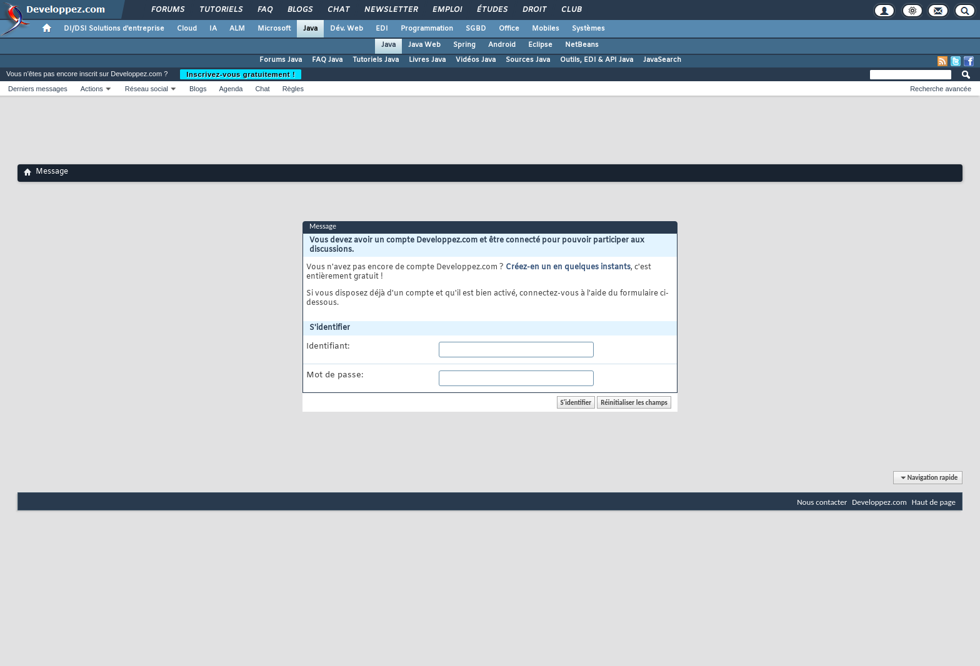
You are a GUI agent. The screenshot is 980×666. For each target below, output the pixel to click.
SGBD (476, 28)
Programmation (427, 28)
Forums (167, 10)
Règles (293, 88)
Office (509, 28)
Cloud (187, 28)
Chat (338, 10)
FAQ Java (327, 60)
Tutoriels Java (375, 60)
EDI (382, 28)
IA (213, 28)
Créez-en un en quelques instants (568, 267)
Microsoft (274, 28)
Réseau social (146, 88)
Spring (464, 45)
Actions (92, 88)
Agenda (230, 88)
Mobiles (545, 28)
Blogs (299, 10)
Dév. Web (346, 28)
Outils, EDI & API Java (596, 60)
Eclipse (540, 45)
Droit (534, 10)
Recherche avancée (940, 88)
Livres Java (427, 60)
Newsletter (390, 10)
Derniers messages (38, 88)
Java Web (424, 45)
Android (502, 45)
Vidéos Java (476, 60)
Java (310, 28)
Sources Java (528, 60)
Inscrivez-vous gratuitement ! (240, 74)
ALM (237, 28)
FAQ (264, 10)
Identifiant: (327, 347)
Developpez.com (879, 502)
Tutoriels (220, 10)
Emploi (446, 10)
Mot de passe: (334, 375)
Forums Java (280, 60)
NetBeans (582, 45)
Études (491, 10)
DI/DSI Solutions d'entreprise (114, 28)
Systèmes (588, 28)
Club (570, 10)
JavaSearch (662, 60)
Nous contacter (822, 502)
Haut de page (934, 502)
